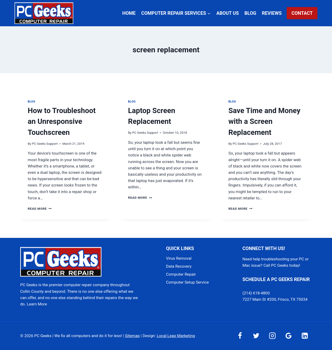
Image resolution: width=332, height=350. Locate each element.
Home (129, 13)
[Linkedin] (305, 336)
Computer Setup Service (187, 282)
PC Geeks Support (45, 143)
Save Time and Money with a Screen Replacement (264, 121)
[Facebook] (240, 336)
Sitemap (132, 335)
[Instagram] (272, 336)
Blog (250, 13)
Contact (302, 13)
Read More (40, 208)
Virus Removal (179, 258)
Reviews (272, 13)
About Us (227, 13)
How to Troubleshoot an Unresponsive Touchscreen (62, 121)
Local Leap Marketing (176, 335)
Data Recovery (178, 266)
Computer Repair (181, 274)
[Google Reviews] (289, 336)
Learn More (37, 304)
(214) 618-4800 (256, 293)
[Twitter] (256, 336)
